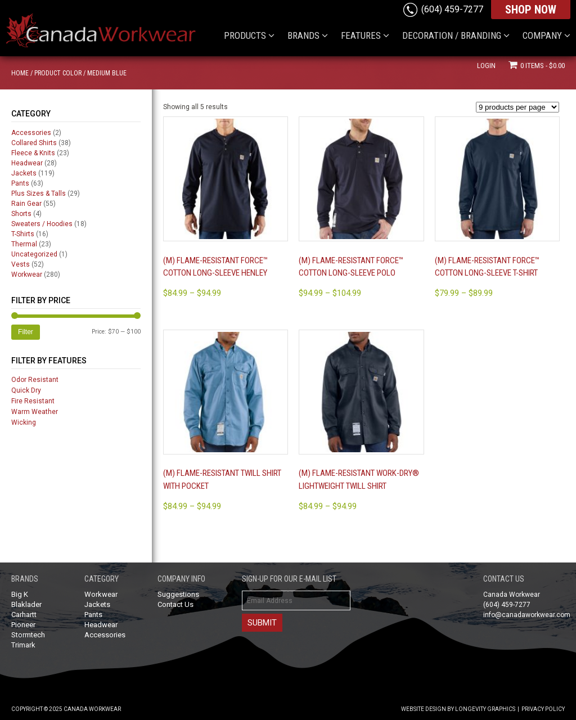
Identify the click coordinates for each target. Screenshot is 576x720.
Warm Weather (34, 412)
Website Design (423, 709)
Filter (25, 332)
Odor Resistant (34, 380)
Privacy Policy (543, 709)
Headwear (27, 163)
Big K (19, 594)
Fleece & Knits (33, 153)
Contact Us (176, 604)
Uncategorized (34, 254)
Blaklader (26, 604)
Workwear (26, 274)
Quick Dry (26, 390)
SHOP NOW (530, 9)
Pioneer (23, 624)
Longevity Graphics (485, 709)
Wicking (23, 422)
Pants (20, 183)
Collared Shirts (34, 143)
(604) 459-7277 (452, 9)
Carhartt (24, 614)
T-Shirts (22, 234)
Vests (20, 264)
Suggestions (178, 594)
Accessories (31, 133)
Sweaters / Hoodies (42, 224)
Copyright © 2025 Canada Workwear (66, 709)
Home (20, 73)
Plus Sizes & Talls (38, 193)
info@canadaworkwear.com (526, 615)
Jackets (24, 173)
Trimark (23, 645)
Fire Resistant (33, 401)
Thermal (24, 244)
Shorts (21, 214)
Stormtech (28, 635)
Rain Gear (26, 204)
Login (486, 65)
